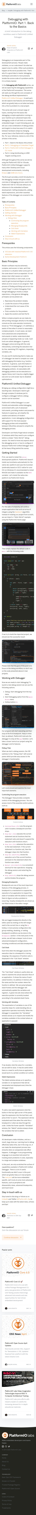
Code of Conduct (8, 1497)
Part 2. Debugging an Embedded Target (19, 145)
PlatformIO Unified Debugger (12, 98)
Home (4, 1458)
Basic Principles (10, 208)
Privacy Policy (7, 1500)
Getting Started (10, 213)
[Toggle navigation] (31, 4)
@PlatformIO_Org (23, 1199)
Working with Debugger (13, 215)
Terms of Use (6, 1504)
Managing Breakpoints (19, 226)
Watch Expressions (18, 234)
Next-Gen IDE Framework (11, 1477)
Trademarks (6, 1508)
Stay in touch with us (12, 239)
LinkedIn (5, 1199)
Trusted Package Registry (11, 1485)
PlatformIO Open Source (11, 1488)
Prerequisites (9, 205)
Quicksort (18, 512)
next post (8, 1177)
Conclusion (9, 236)
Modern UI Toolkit (8, 1481)
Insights (10, 10)
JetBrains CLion (16, 173)
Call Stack (15, 228)
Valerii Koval (11, 45)
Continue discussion (13, 1237)
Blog (3, 10)
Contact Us (6, 1469)
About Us (5, 1462)
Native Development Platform (15, 257)
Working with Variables (19, 231)
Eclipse (4, 173)
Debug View (12, 218)
